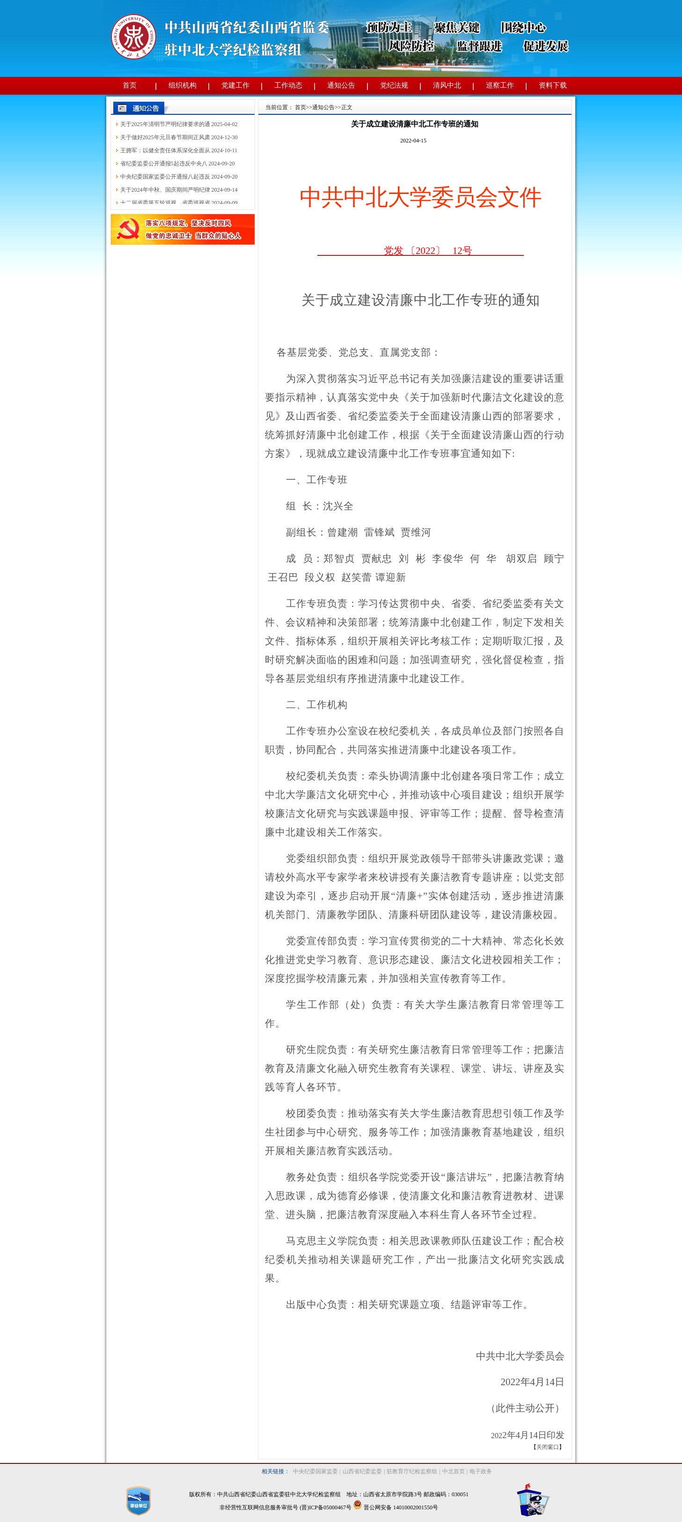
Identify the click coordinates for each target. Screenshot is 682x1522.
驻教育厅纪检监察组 (412, 1471)
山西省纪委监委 (362, 1471)
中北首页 (453, 1471)
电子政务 (480, 1471)
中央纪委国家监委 (315, 1471)
